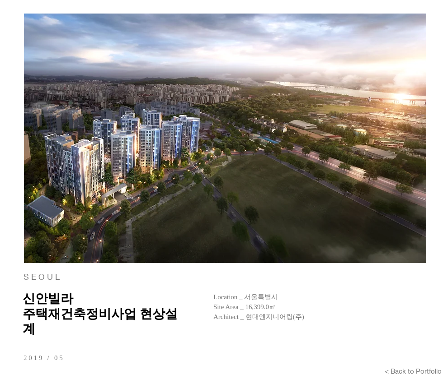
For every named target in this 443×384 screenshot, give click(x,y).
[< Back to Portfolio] (413, 371)
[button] (225, 138)
